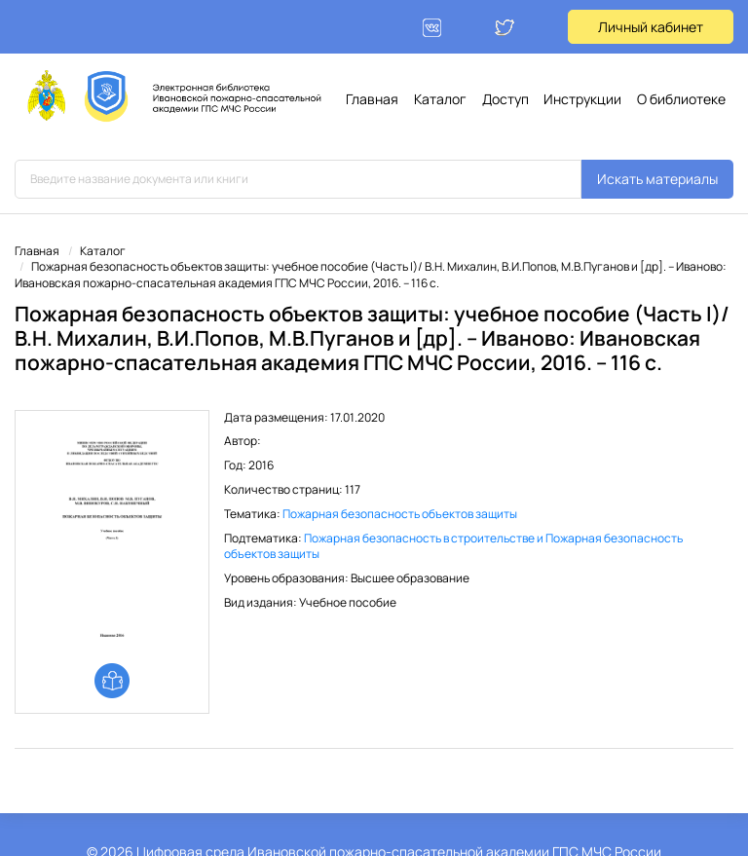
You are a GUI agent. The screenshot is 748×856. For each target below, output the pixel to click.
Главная (372, 99)
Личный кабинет (650, 27)
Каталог (440, 99)
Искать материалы (657, 178)
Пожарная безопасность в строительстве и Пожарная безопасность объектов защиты (453, 546)
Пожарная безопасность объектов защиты (399, 513)
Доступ (505, 99)
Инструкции (582, 99)
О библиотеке (681, 99)
